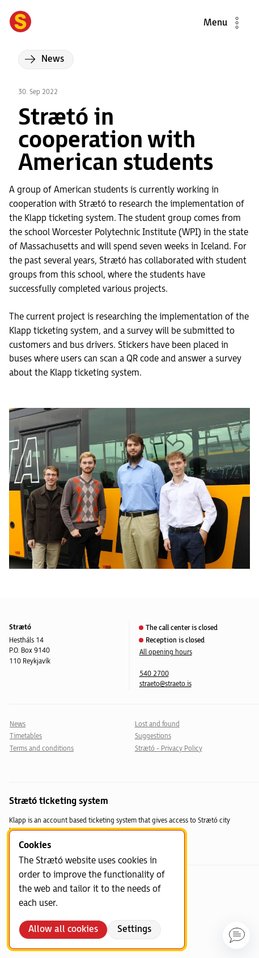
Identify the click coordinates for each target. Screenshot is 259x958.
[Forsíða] (20, 22)
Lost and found (157, 724)
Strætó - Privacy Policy (168, 748)
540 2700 (154, 674)
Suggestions (153, 736)
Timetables (26, 736)
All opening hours (165, 652)
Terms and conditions (42, 748)
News (18, 724)
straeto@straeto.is (165, 684)
